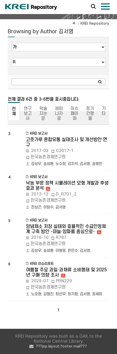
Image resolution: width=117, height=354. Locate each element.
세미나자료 (59, 113)
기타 (104, 111)
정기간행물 (90, 113)
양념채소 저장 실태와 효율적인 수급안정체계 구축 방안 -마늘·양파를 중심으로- (66, 229)
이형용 (61, 250)
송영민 (97, 164)
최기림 (73, 294)
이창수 (48, 207)
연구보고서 (28, 113)
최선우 (61, 294)
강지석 (73, 164)
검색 (93, 7)
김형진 (48, 294)
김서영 (85, 164)
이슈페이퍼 (74, 113)
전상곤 (36, 207)
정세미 (97, 294)
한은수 (73, 250)
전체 (14, 111)
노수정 (61, 164)
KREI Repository (94, 23)
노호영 (36, 294)
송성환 (48, 164)
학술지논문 (43, 113)
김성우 (36, 164)
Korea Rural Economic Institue (31, 7)
